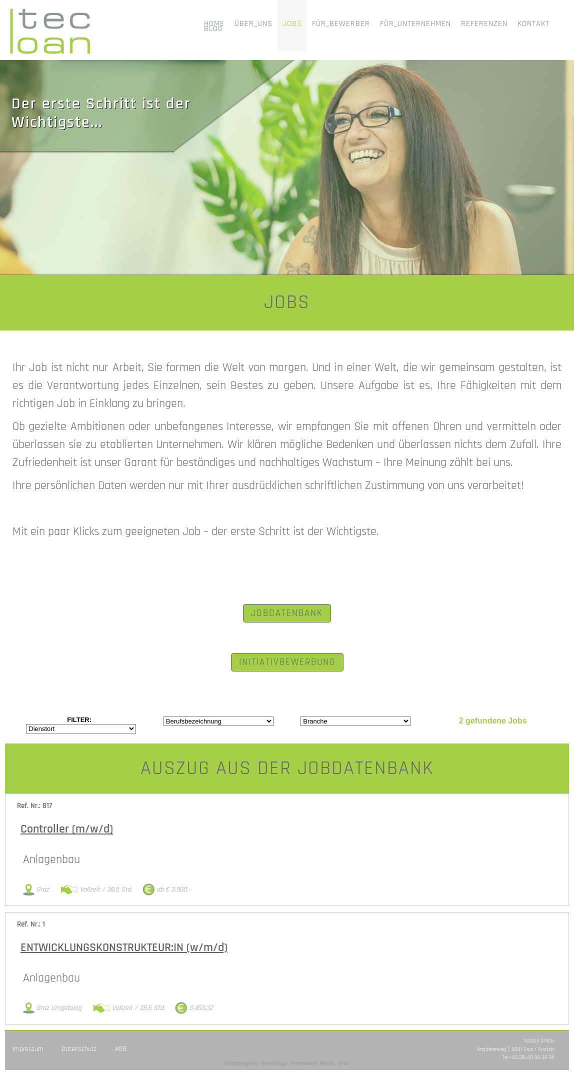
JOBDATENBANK (287, 613)
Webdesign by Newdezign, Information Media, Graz (287, 1063)
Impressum (28, 1049)
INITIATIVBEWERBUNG (287, 662)
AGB (120, 1049)
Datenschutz (79, 1049)
